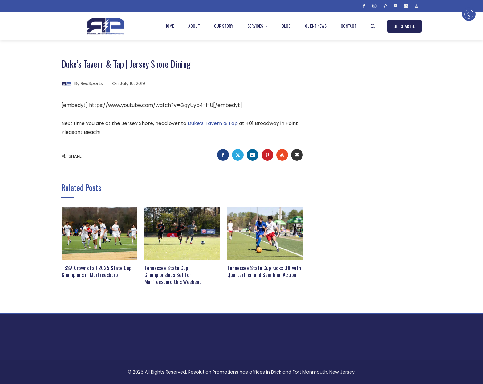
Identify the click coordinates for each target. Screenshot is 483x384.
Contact (348, 25)
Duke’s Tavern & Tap (213, 123)
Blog (286, 25)
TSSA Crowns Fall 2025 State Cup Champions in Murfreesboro (97, 271)
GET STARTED (404, 26)
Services (258, 25)
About (194, 25)
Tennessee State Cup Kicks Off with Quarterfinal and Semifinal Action (264, 271)
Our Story (223, 25)
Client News (316, 25)
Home (169, 25)
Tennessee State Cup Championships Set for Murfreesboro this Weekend (173, 275)
